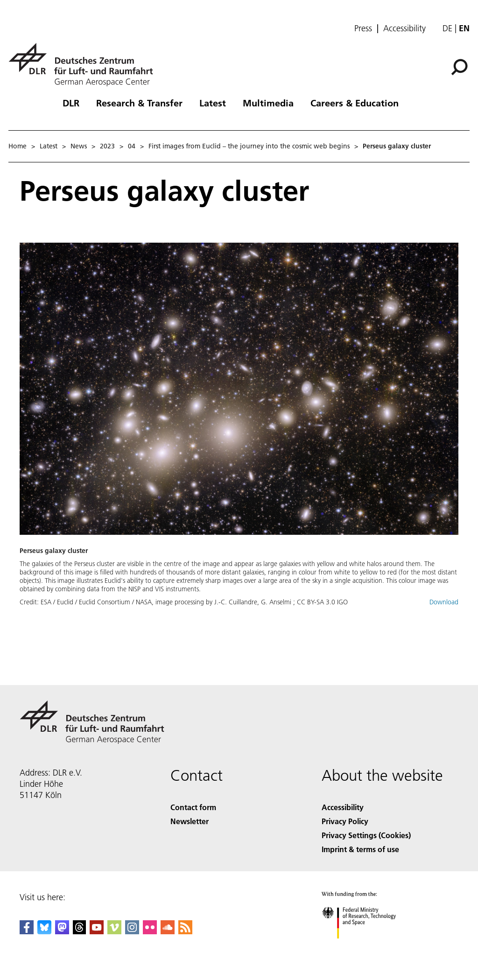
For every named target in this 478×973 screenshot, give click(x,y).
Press (363, 28)
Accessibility (404, 28)
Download (443, 602)
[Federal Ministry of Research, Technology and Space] (367, 946)
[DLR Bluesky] (44, 931)
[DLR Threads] (79, 931)
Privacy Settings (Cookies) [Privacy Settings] (366, 835)
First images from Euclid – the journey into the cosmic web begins (249, 146)
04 (131, 146)
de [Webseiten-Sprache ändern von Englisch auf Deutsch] (447, 28)
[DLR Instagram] (132, 931)
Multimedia (268, 103)
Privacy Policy (345, 821)
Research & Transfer (139, 103)
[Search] (459, 67)
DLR (71, 103)
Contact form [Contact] (193, 807)
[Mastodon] (62, 931)
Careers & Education (354, 103)
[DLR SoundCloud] (168, 931)
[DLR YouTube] (97, 931)
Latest (212, 103)
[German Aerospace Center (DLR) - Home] (84, 64)
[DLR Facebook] (27, 931)
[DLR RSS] (185, 931)
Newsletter (189, 821)
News (78, 146)
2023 (107, 146)
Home (17, 146)
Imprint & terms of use (360, 849)
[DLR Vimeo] (114, 931)
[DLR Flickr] (150, 931)
